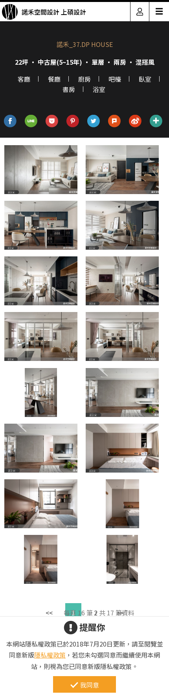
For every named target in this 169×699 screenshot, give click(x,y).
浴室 (99, 89)
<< (49, 612)
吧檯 (114, 79)
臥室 (145, 79)
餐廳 (54, 79)
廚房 (84, 79)
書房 (68, 89)
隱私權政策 (50, 655)
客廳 (24, 79)
